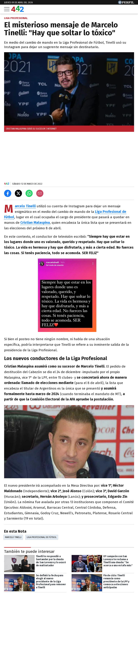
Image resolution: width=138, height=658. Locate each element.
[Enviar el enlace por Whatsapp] (29, 193)
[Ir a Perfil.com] (126, 3)
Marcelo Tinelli (25, 206)
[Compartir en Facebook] (7, 193)
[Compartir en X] (18, 193)
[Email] (39, 193)
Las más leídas (17, 646)
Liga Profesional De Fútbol (42, 537)
